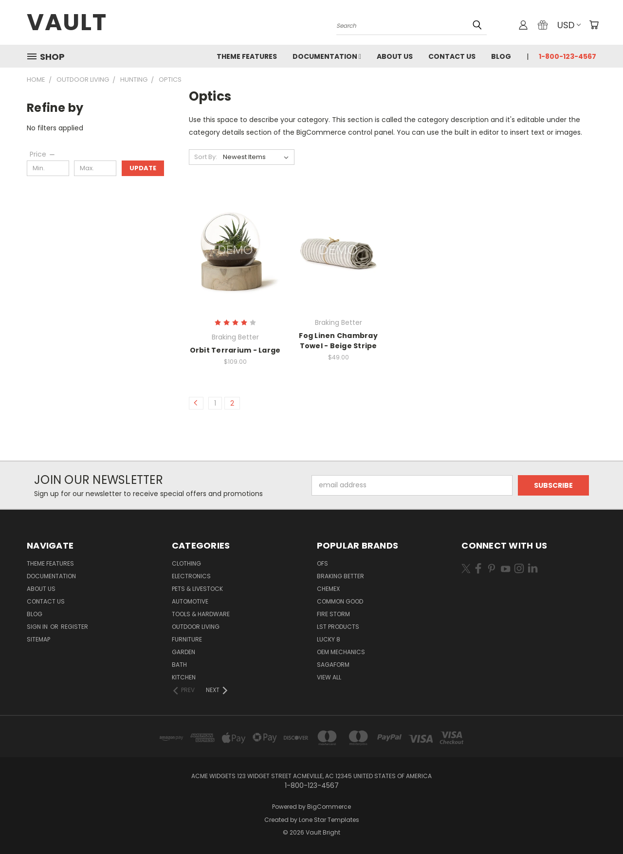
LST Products (338, 627)
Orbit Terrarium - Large (235, 350)
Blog (501, 56)
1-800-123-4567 (567, 56)
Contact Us (452, 56)
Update (142, 168)
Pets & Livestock (197, 589)
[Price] (43, 154)
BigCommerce (329, 806)
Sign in (38, 627)
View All (329, 677)
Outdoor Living (196, 627)
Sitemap (38, 639)
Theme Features (247, 56)
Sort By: (205, 156)
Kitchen (184, 677)
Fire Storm (333, 614)
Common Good (340, 601)
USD (569, 25)
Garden (183, 652)
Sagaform (333, 664)
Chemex (328, 589)
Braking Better (340, 576)
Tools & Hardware (201, 614)
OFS (322, 563)
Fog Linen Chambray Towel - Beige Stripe (338, 341)
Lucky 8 (328, 639)
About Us (395, 56)
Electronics (191, 576)
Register (74, 627)
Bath (179, 664)
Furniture (187, 639)
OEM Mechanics (341, 652)
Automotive (190, 601)
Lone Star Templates (329, 820)
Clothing (186, 563)
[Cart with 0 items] (594, 25)
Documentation (327, 56)
